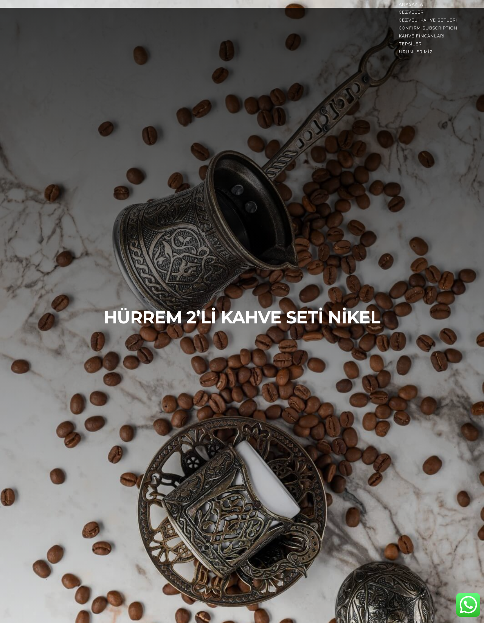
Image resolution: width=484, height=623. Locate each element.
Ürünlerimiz (416, 52)
